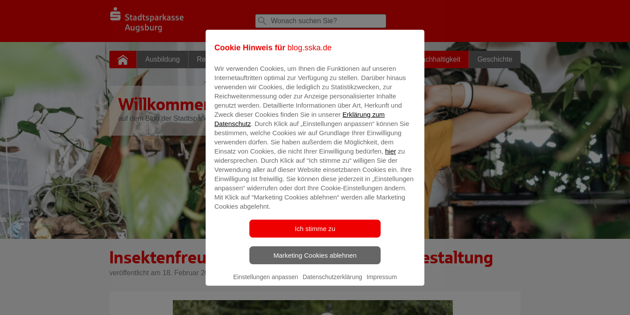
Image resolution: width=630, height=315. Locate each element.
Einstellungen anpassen (265, 283)
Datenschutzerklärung (332, 283)
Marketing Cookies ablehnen (315, 261)
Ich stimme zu (315, 234)
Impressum (382, 283)
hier (390, 157)
